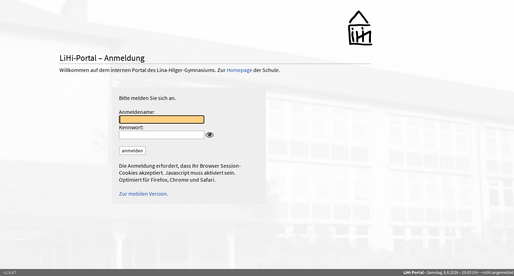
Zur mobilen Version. (143, 193)
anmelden (132, 150)
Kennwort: (131, 127)
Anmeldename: (137, 111)
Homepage (239, 69)
